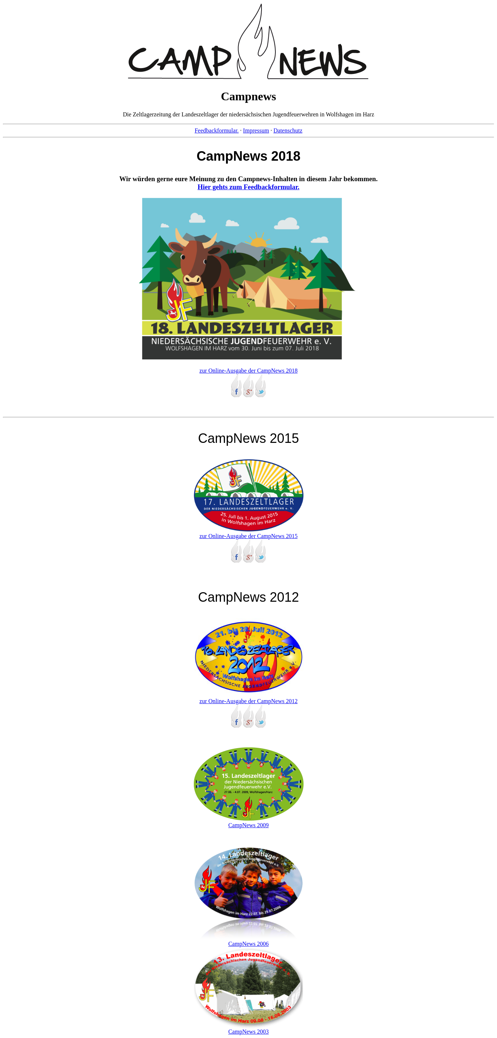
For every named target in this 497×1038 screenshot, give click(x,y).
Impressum (256, 130)
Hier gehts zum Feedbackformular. (248, 187)
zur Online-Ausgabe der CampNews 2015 (249, 532)
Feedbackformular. (216, 130)
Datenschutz (288, 130)
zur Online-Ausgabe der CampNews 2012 (249, 697)
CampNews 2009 (249, 821)
